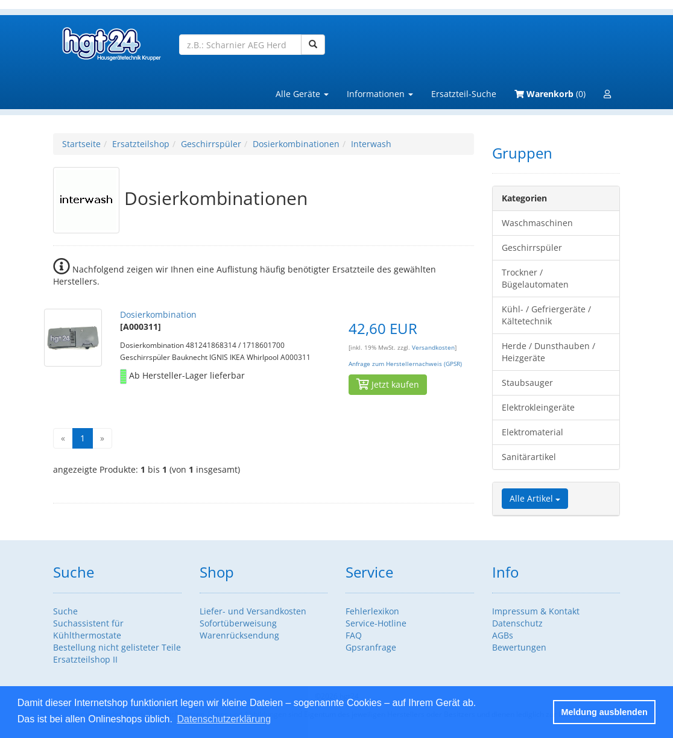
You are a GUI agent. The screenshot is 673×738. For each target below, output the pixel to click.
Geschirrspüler (211, 144)
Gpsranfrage (371, 647)
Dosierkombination (158, 314)
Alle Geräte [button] (302, 93)
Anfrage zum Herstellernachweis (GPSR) (405, 364)
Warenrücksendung (239, 635)
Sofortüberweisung (238, 623)
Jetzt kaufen (387, 384)
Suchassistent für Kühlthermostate (88, 629)
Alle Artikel (535, 498)
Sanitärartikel (529, 456)
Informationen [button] (380, 93)
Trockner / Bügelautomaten (535, 278)
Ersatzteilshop (140, 144)
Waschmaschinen (537, 223)
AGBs (502, 635)
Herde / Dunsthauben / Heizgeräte (548, 352)
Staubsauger (527, 382)
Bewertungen (519, 647)
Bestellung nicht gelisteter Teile (117, 647)
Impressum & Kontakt (536, 611)
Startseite (81, 144)
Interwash (371, 144)
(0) (550, 93)
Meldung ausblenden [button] (604, 712)
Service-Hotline (376, 623)
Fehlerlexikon (372, 611)
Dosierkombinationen (296, 144)
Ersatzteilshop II (85, 659)
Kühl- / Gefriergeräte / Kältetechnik (546, 315)
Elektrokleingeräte (538, 407)
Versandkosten (433, 348)
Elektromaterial (532, 432)
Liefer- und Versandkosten (253, 611)
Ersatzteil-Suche (463, 93)
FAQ (354, 635)
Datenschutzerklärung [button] (224, 719)
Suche (65, 611)
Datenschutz (517, 623)
